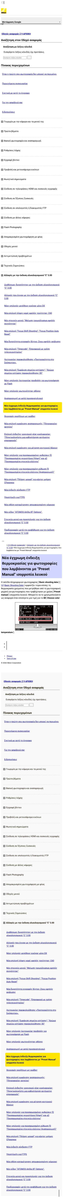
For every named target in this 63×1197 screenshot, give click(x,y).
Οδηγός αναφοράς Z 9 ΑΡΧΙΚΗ (16, 34)
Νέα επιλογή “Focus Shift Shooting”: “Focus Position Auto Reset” (31, 332)
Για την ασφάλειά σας (12, 102)
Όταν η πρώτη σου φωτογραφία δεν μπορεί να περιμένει (29, 74)
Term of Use (11, 658)
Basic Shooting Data (13, 585)
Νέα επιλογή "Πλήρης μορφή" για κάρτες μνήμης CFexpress (27, 481)
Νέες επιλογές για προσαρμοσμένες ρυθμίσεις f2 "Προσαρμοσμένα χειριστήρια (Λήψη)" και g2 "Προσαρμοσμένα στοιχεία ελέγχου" (28, 458)
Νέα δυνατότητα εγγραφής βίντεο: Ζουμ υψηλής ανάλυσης (32, 341)
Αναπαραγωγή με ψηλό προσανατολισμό (23, 398)
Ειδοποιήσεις (8, 112)
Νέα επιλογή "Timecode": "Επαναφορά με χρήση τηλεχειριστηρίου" (27, 350)
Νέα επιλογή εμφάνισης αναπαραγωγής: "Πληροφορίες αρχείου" (30, 425)
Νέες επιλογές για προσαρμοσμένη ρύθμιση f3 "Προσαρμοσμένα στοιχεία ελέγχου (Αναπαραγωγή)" (29, 470)
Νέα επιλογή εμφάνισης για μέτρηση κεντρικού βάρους (31, 448)
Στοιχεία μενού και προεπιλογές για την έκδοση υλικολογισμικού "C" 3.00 (27, 521)
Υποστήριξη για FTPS (14, 497)
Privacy (9, 656)
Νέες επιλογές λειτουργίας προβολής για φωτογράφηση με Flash (31, 382)
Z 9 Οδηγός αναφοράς (16, 545)
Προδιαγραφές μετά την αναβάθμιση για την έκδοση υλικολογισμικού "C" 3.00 (29, 531)
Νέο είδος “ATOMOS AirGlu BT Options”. (23, 512)
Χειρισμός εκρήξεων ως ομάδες (19, 416)
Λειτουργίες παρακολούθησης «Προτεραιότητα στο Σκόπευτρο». (29, 361)
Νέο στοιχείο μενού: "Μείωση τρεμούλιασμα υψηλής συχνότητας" (29, 322)
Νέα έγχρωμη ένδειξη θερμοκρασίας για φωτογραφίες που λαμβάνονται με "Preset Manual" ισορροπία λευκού (31, 407)
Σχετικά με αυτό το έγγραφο (16, 93)
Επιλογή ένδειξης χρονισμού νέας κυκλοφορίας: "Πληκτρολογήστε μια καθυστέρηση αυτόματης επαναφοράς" (27, 437)
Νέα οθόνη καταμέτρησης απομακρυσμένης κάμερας (29, 504)
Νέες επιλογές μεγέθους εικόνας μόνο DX (24, 306)
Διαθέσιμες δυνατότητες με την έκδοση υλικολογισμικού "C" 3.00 (32, 286)
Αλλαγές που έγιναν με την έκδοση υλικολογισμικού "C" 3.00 (31, 297)
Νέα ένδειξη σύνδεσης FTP (17, 490)
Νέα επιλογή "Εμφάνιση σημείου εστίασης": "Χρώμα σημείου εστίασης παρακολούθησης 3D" (29, 371)
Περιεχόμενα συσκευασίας (15, 83)
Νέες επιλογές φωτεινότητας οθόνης (22, 391)
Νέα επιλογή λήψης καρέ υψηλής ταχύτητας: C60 (28, 313)
